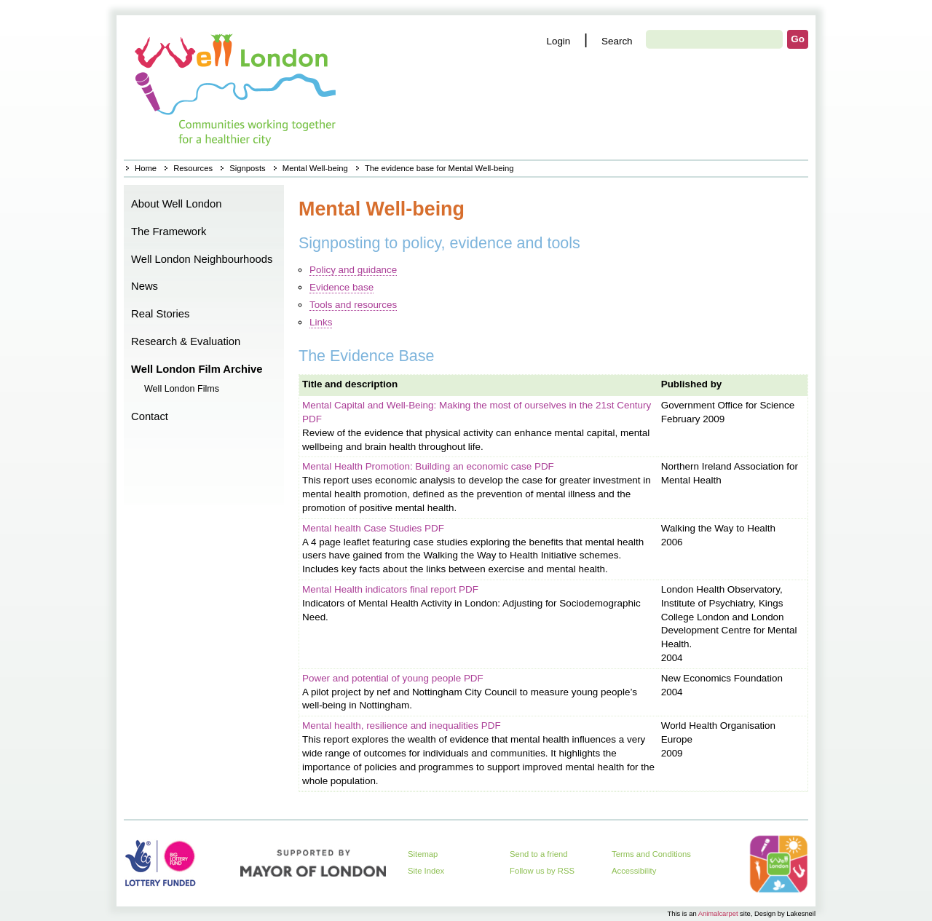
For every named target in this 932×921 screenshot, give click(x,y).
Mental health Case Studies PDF (373, 528)
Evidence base (341, 287)
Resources (193, 168)
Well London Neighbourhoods (201, 259)
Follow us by (542, 870)
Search (617, 41)
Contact (149, 416)
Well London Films (181, 389)
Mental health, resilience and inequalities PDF (401, 725)
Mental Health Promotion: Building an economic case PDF (428, 466)
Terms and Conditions (651, 854)
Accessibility (634, 870)
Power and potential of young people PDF (392, 678)
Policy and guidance (353, 269)
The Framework (168, 231)
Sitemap (423, 854)
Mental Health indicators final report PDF (390, 589)
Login (558, 41)
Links (320, 322)
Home (237, 87)
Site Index (426, 870)
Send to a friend (539, 854)
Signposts (247, 168)
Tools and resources (353, 304)
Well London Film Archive (196, 369)
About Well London (176, 204)
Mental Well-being (315, 168)
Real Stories (160, 314)
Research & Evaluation (185, 341)
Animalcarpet (718, 913)
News (144, 286)
